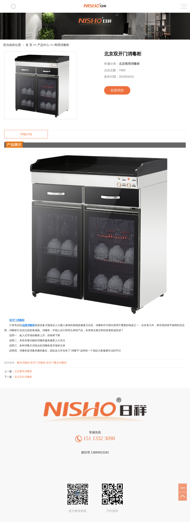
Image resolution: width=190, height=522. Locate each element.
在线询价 (117, 90)
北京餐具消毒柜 (23, 371)
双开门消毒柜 (37, 362)
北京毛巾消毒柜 (23, 376)
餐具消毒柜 (23, 362)
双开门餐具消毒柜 (56, 362)
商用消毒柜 (61, 45)
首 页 (29, 45)
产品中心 (43, 45)
